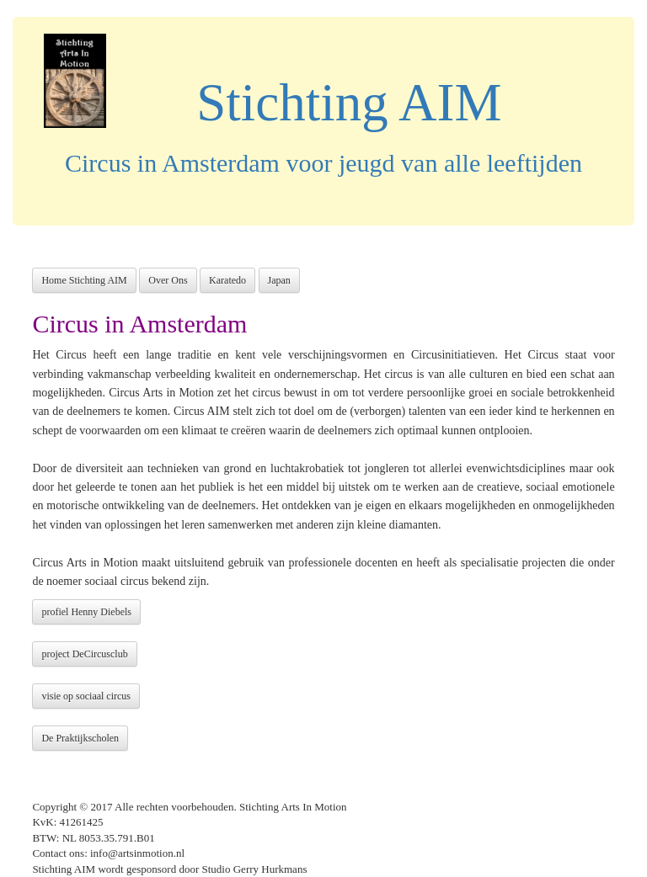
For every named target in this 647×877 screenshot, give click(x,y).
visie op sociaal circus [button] (86, 696)
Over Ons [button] (167, 280)
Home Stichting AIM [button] (83, 280)
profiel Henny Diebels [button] (86, 612)
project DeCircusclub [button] (84, 654)
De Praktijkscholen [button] (80, 738)
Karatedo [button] (227, 280)
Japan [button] (279, 280)
